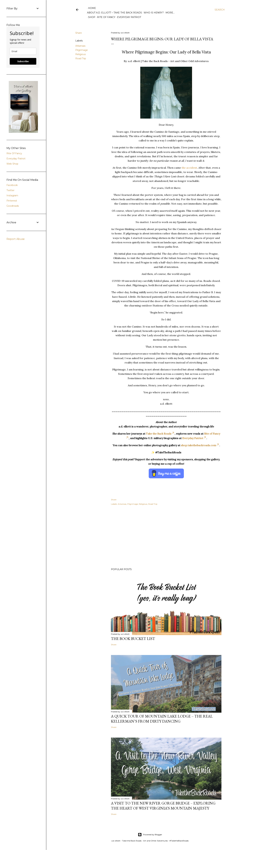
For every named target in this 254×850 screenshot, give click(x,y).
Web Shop (12, 163)
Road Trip (80, 58)
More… (170, 12)
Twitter (10, 190)
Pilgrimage (81, 50)
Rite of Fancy (105, 17)
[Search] (220, 10)
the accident (189, 167)
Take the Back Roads (160, 433)
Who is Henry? (154, 12)
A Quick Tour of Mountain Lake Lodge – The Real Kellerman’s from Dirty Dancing (162, 719)
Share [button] (78, 32)
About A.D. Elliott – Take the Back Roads (114, 12)
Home (92, 8)
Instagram (12, 195)
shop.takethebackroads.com (200, 445)
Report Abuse (15, 239)
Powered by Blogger (150, 835)
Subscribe (23, 61)
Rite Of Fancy (14, 153)
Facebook (12, 185)
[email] (23, 51)
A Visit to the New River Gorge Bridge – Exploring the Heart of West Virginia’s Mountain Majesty (163, 806)
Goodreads (12, 205)
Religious (80, 54)
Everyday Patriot (128, 17)
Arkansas (80, 45)
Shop (90, 17)
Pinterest (11, 200)
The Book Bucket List (133, 638)
